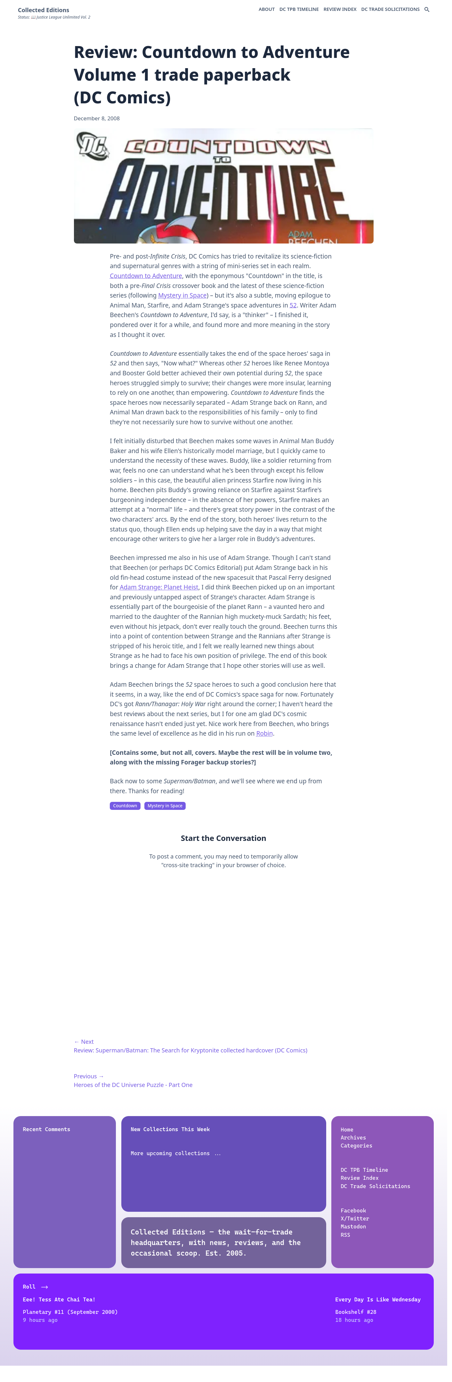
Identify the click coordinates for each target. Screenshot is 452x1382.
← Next (84, 1041)
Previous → (89, 1076)
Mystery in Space (182, 295)
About (267, 9)
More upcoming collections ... (176, 1153)
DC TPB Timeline (299, 9)
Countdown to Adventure (146, 276)
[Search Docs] (426, 10)
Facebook (353, 1210)
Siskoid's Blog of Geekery (373, 1299)
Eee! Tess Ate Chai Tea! (59, 1299)
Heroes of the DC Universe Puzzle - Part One (133, 1085)
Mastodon (353, 1226)
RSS (346, 1235)
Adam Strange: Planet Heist (159, 587)
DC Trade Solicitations (390, 9)
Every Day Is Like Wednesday (169, 1299)
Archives (353, 1137)
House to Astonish (257, 1299)
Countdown (125, 805)
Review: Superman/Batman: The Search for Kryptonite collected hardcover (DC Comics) (191, 1050)
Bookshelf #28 (146, 1311)
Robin (264, 733)
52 (293, 305)
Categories (357, 1145)
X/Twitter (355, 1218)
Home (347, 1129)
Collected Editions (43, 10)
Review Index (340, 9)
